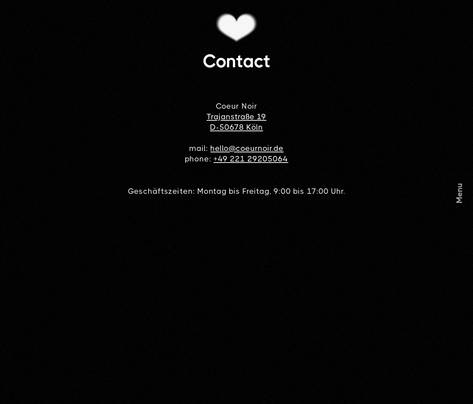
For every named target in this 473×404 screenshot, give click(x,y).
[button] (459, 193)
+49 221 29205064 (251, 159)
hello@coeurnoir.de (247, 148)
